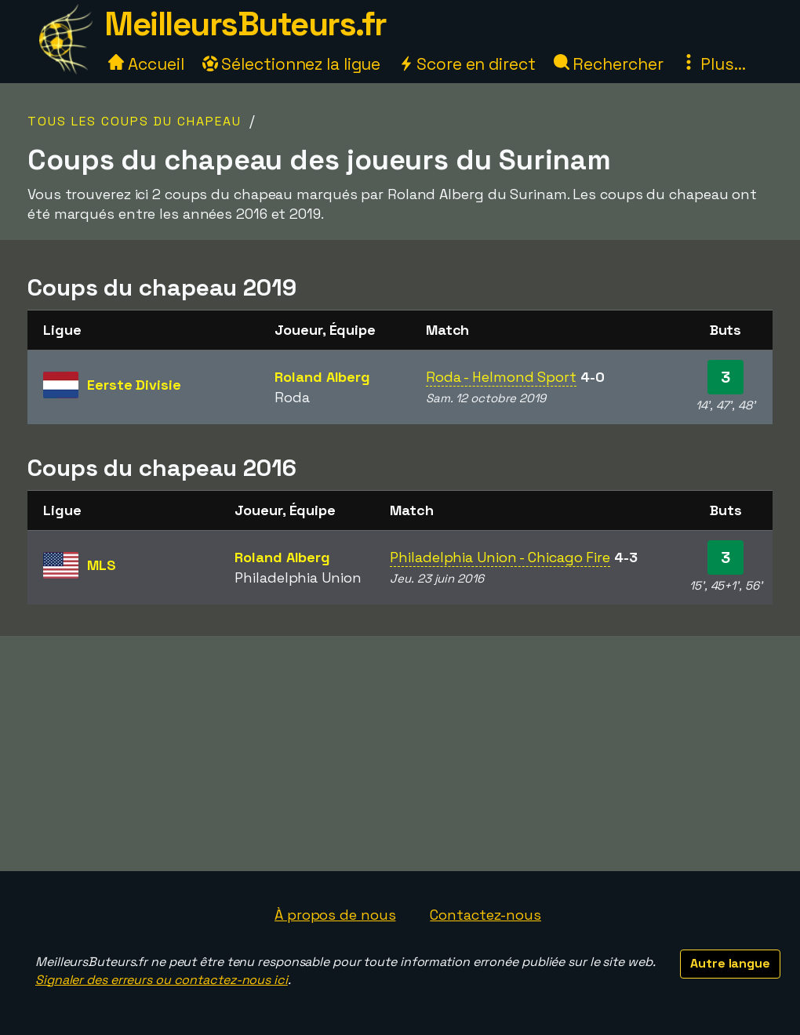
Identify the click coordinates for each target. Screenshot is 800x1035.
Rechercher (609, 63)
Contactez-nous (485, 915)
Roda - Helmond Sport (501, 377)
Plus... (713, 63)
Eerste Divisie (134, 385)
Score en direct (466, 63)
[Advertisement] (400, 753)
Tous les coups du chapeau (134, 121)
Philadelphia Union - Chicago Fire (500, 557)
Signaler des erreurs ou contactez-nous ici (161, 979)
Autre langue (730, 963)
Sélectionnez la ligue (291, 63)
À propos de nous (335, 915)
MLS (101, 565)
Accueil (146, 63)
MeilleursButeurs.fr (245, 24)
